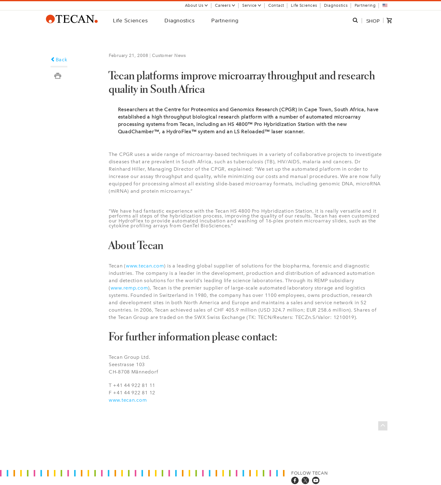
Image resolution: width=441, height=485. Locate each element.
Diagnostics (336, 5)
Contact (276, 5)
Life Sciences (304, 5)
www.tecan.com (145, 266)
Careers (225, 5)
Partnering (365, 5)
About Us (197, 5)
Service (252, 5)
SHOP (373, 21)
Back (59, 60)
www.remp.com (129, 288)
